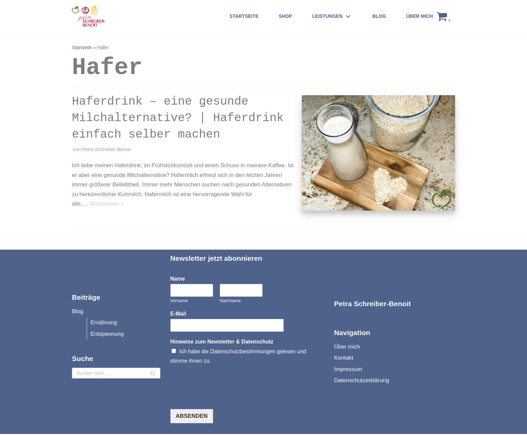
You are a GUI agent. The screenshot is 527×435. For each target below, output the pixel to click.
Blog (379, 16)
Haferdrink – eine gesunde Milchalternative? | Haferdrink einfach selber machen (178, 118)
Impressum (348, 370)
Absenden (192, 417)
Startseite (244, 16)
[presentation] (221, 399)
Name (179, 280)
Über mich (419, 16)
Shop (285, 16)
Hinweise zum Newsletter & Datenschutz (223, 343)
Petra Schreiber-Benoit (106, 149)
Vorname (179, 301)
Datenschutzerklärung (362, 381)
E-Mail (180, 315)
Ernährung (104, 323)
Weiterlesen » (107, 204)
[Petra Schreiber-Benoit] (93, 16)
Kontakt (344, 359)
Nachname (230, 301)
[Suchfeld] (116, 374)
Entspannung (107, 335)
